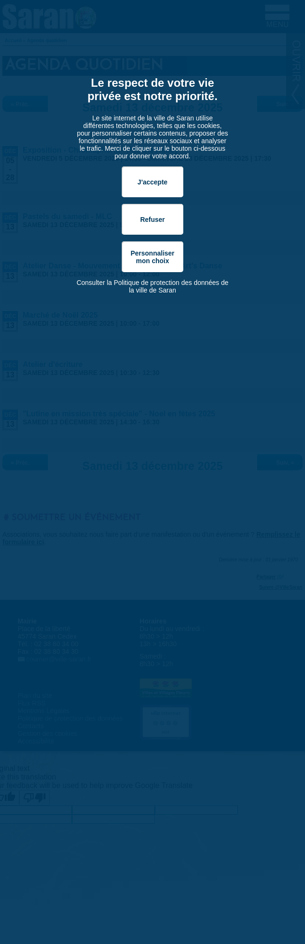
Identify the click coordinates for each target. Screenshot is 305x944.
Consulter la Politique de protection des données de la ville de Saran (153, 286)
